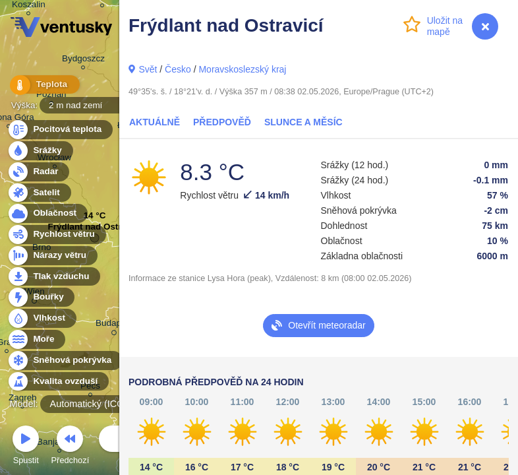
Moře (36, 339)
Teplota (41, 85)
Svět (147, 69)
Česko (178, 69)
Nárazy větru (52, 255)
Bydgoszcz (83, 60)
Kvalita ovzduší (58, 381)
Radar (38, 171)
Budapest (114, 325)
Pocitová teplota (59, 129)
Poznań (51, 96)
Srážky (40, 150)
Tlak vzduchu (54, 276)
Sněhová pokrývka (64, 360)
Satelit (39, 193)
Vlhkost (41, 318)
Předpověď (222, 122)
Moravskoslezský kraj (242, 69)
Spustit (26, 447)
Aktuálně (154, 122)
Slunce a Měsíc (303, 122)
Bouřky (41, 297)
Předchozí (70, 447)
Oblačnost (47, 213)
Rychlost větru (56, 234)
